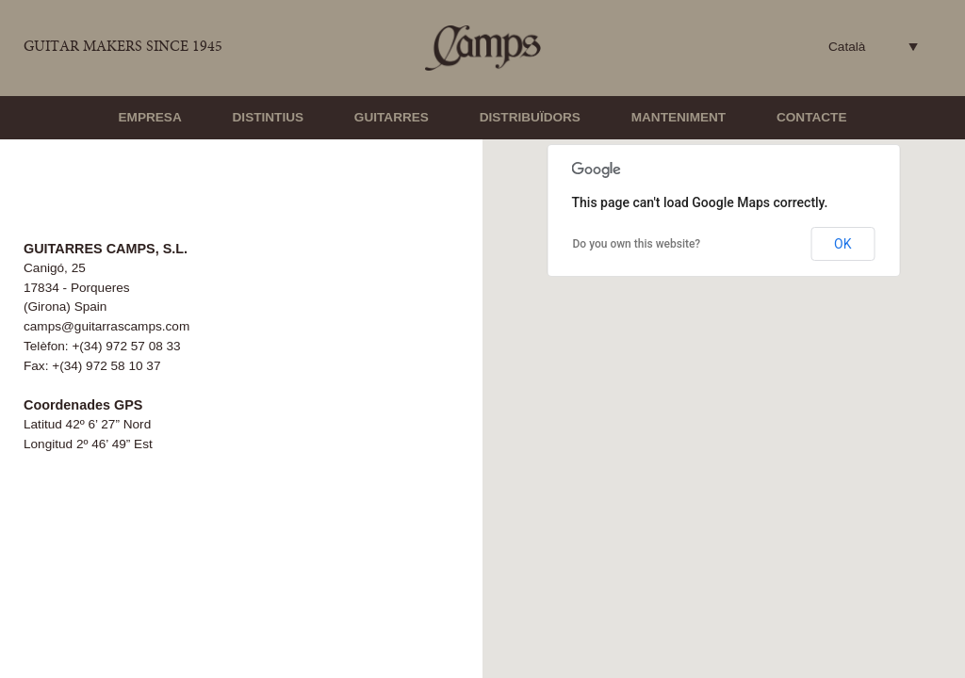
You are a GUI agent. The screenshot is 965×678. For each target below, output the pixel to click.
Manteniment (678, 117)
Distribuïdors (530, 117)
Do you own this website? (637, 243)
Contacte (812, 117)
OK (842, 243)
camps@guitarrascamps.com (106, 326)
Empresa (150, 117)
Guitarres (391, 117)
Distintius (268, 117)
